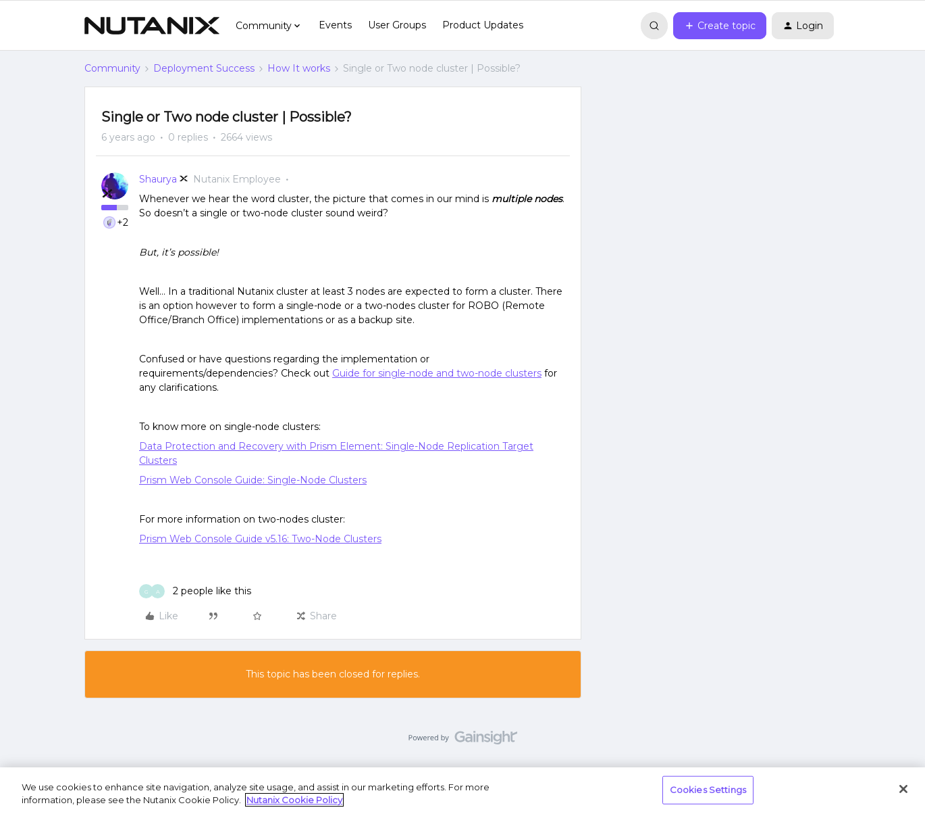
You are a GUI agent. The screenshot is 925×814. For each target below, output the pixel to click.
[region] (462, 790)
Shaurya (158, 179)
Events (335, 25)
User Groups (397, 25)
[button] (719, 25)
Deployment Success (204, 68)
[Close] (903, 789)
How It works (298, 68)
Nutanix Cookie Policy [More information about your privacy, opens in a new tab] (294, 799)
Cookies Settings (708, 789)
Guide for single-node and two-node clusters (436, 373)
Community (112, 68)
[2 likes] (195, 591)
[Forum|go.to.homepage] (151, 25)
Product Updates (482, 25)
